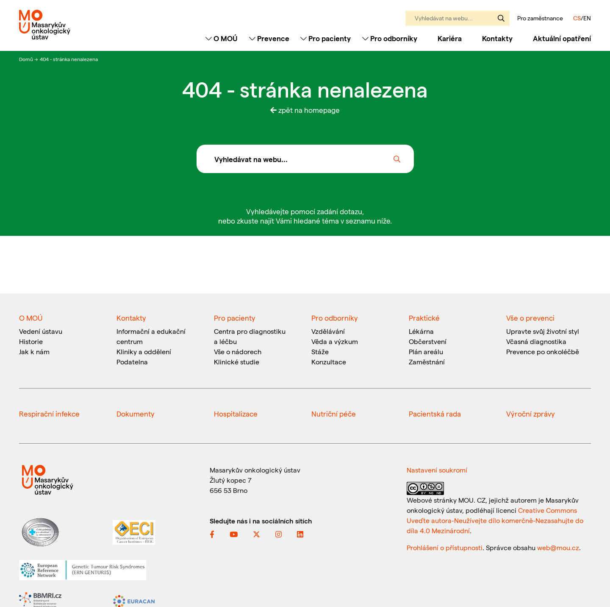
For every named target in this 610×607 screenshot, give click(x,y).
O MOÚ (30, 317)
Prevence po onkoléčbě (542, 351)
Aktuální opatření (562, 38)
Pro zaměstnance (540, 18)
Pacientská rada (435, 413)
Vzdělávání (328, 331)
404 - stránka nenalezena (69, 59)
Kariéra (450, 38)
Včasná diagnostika (536, 341)
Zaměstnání (427, 362)
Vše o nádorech (237, 351)
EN (587, 18)
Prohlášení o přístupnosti (444, 547)
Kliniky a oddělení (143, 351)
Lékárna (421, 331)
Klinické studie (236, 362)
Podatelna (132, 362)
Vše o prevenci (530, 317)
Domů (26, 59)
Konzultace (328, 362)
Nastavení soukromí (437, 470)
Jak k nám (34, 351)
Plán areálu (426, 351)
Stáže (320, 351)
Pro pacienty (234, 317)
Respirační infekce (49, 413)
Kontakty (497, 38)
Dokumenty (135, 413)
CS (577, 18)
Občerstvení (427, 341)
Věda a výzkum (334, 341)
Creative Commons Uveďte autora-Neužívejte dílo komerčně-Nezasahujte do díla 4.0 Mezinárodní (495, 520)
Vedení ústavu (40, 331)
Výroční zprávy (530, 413)
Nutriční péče (333, 413)
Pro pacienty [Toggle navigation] (325, 38)
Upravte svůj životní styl (542, 331)
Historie (31, 341)
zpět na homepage (305, 110)
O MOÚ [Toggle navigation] (221, 38)
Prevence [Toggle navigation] (269, 38)
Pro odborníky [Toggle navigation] (389, 38)
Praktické (424, 317)
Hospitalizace (236, 413)
